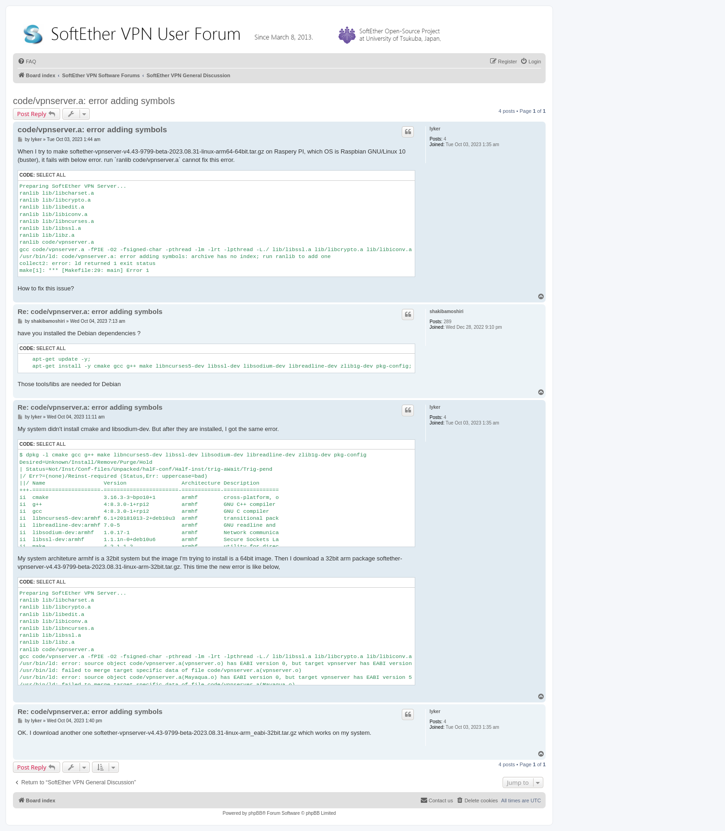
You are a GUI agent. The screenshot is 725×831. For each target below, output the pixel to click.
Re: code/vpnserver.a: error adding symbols (90, 311)
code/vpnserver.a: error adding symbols (94, 101)
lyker (435, 128)
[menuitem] (27, 61)
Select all (51, 175)
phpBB (255, 813)
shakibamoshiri (446, 311)
